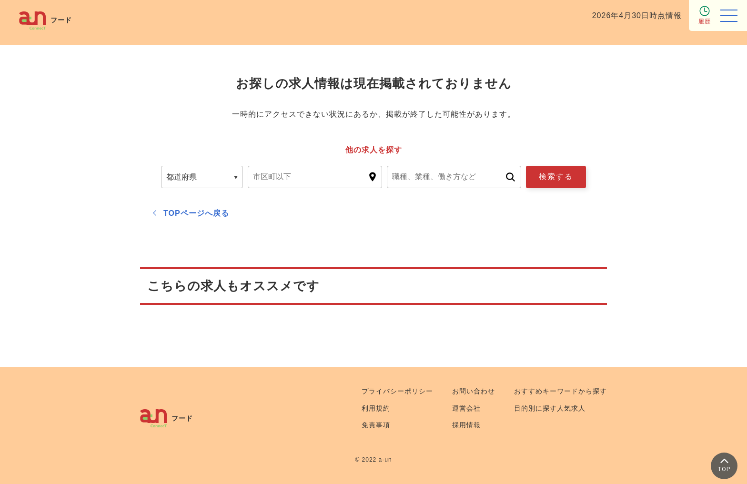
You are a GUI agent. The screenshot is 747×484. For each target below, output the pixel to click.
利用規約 (376, 408)
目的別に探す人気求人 (549, 408)
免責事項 (376, 425)
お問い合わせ (473, 391)
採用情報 (466, 425)
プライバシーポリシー (397, 391)
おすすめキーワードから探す (560, 391)
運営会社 (466, 408)
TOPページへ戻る (196, 213)
